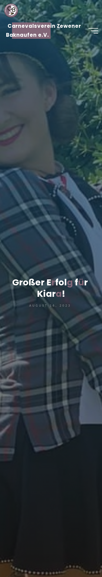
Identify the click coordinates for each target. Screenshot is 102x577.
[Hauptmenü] (93, 30)
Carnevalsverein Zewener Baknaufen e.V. (43, 30)
